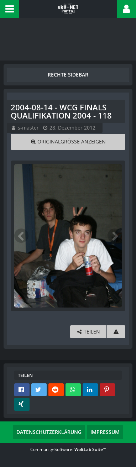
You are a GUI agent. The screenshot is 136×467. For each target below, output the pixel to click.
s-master (28, 127)
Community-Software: (68, 449)
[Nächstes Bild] (115, 236)
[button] (9, 9)
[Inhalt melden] (116, 332)
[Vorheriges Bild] (21, 236)
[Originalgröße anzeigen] (68, 142)
